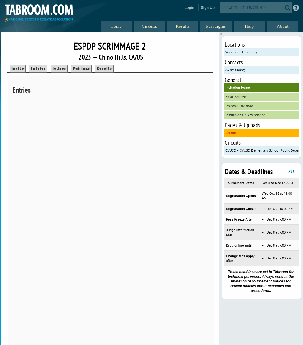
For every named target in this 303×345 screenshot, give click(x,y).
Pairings (81, 68)
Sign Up (208, 8)
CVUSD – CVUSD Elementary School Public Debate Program (261, 150)
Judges (59, 68)
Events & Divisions (239, 106)
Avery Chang (235, 70)
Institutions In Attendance (245, 115)
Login (190, 8)
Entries (38, 68)
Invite (17, 68)
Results (104, 68)
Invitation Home (237, 87)
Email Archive (235, 96)
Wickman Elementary (241, 52)
